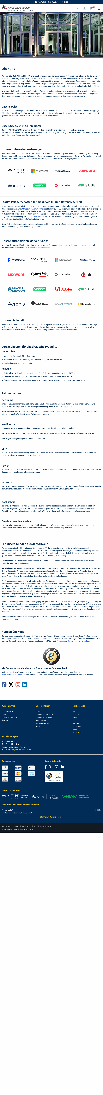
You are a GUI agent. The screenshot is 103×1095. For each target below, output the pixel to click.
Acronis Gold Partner (86, 211)
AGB (35, 826)
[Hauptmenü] (99, 8)
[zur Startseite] (17, 7)
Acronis (75, 711)
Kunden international (9, 717)
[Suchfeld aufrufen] (70, 8)
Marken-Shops (41, 720)
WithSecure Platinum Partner (33, 209)
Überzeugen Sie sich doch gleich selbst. (73, 641)
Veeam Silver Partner (35, 216)
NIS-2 (38, 727)
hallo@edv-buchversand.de (13, 675)
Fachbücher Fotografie (44, 717)
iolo (74, 720)
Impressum (6, 826)
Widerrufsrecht (45, 826)
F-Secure (76, 714)
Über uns (5, 720)
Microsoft (76, 717)
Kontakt (16, 826)
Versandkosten (7, 711)
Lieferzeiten (6, 714)
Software (39, 711)
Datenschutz (26, 826)
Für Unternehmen (42, 724)
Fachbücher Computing (44, 714)
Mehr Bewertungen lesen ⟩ (51, 817)
